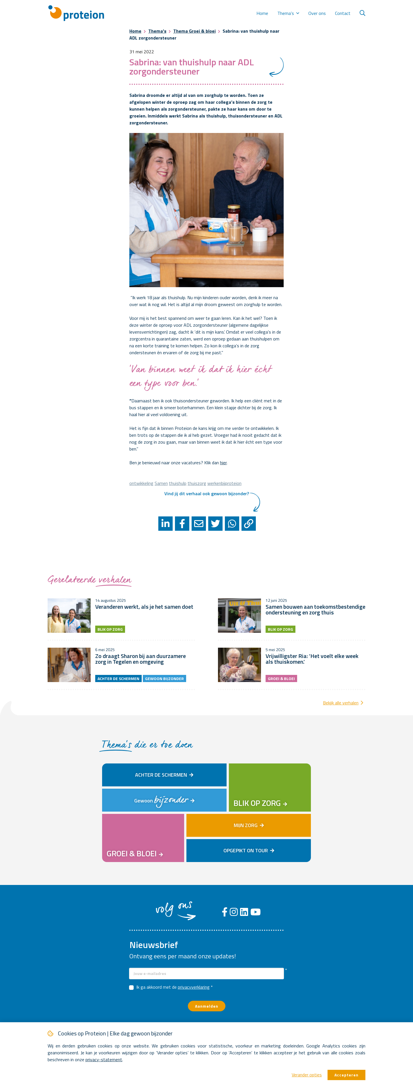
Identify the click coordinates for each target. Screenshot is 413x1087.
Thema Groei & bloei (194, 31)
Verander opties (307, 1074)
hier (223, 462)
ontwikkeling (141, 483)
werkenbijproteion (224, 483)
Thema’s (285, 13)
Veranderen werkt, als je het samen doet (144, 606)
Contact (342, 13)
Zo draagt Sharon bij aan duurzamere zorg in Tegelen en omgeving (140, 658)
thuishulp (177, 483)
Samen (161, 483)
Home (262, 13)
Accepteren (346, 1075)
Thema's (157, 31)
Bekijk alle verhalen (341, 702)
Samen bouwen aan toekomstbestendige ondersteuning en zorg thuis (315, 609)
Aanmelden (206, 1006)
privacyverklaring (194, 987)
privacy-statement (103, 1059)
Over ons (317, 13)
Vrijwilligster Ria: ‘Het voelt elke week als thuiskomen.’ (312, 658)
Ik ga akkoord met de (173, 987)
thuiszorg (197, 483)
